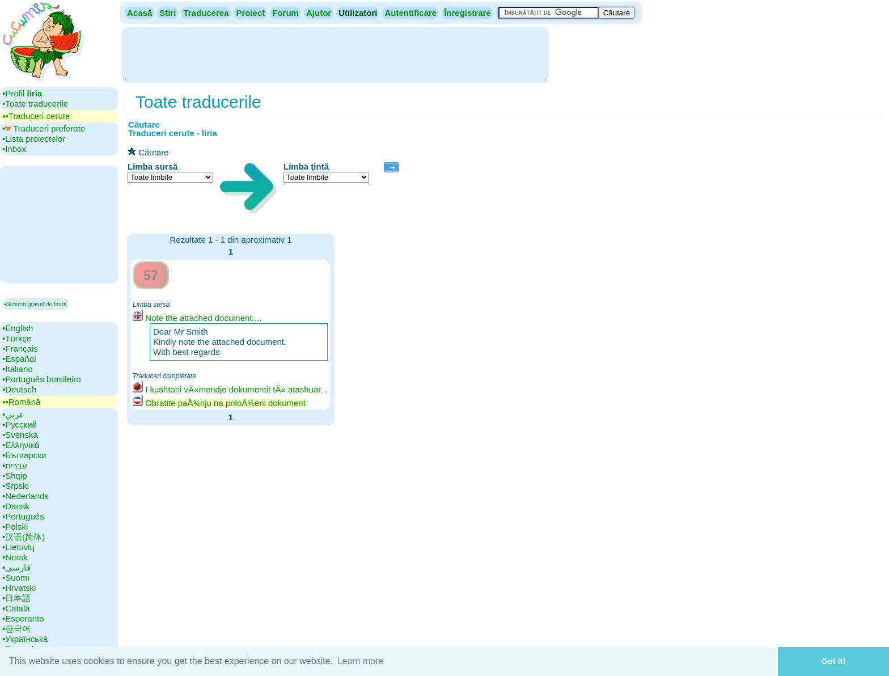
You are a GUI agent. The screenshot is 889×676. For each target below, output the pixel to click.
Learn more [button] (360, 661)
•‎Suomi (15, 577)
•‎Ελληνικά (20, 445)
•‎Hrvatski (19, 588)
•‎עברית (14, 465)
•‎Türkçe (16, 338)
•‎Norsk (14, 557)
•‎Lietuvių (18, 547)
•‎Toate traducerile (35, 103)
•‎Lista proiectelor (33, 138)
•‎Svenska (20, 435)
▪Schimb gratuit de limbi (35, 304)
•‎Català (16, 608)
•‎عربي (13, 414)
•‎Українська (25, 639)
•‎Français (20, 348)
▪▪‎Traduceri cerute (36, 116)
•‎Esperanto (23, 618)
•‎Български (24, 455)
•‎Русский (19, 424)
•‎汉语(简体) (23, 537)
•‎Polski (15, 526)
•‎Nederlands (25, 496)
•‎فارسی (16, 567)
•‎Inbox (14, 149)
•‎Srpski (15, 486)
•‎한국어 (16, 628)
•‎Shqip (14, 475)
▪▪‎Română (21, 402)
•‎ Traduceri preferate (43, 128)
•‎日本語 (16, 598)
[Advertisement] (335, 53)
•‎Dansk (15, 506)
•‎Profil (22, 93)
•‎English (17, 328)
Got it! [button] (833, 661)
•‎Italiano (17, 369)
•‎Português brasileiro (41, 379)
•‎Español (19, 359)
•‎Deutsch (19, 389)
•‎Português (23, 516)
